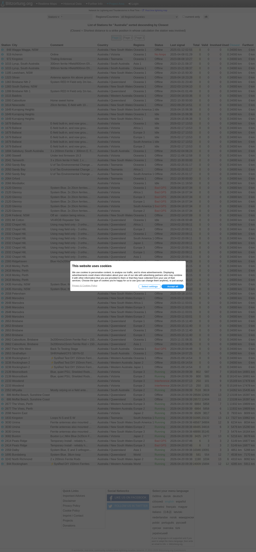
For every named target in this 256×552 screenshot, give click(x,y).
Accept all (172, 286)
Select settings (150, 286)
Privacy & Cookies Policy (84, 285)
